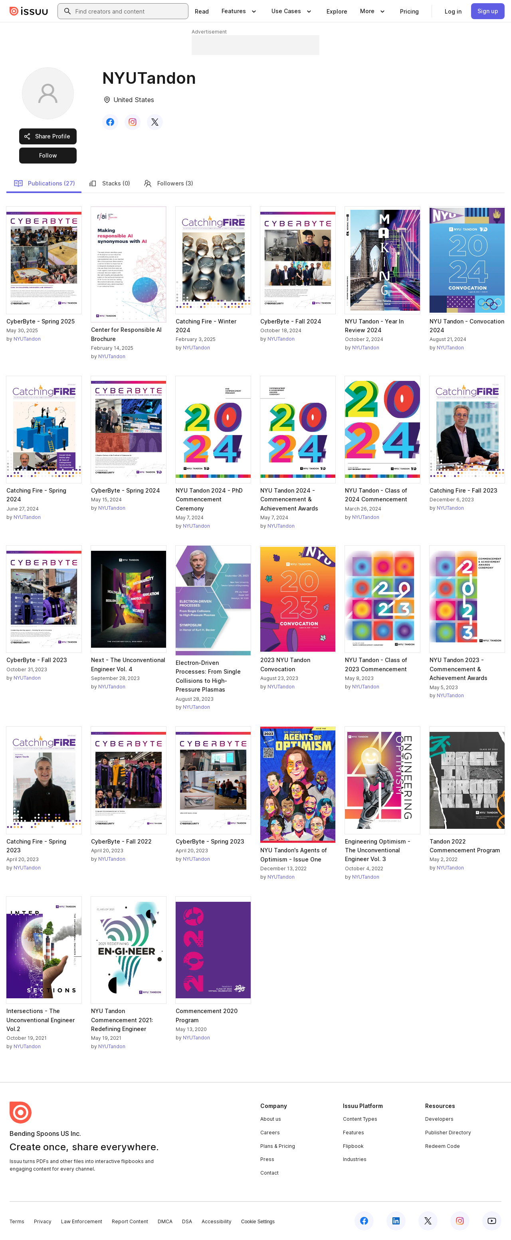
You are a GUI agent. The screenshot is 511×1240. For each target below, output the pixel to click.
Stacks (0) (109, 183)
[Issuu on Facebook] (364, 1220)
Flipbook (353, 1146)
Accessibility (217, 1221)
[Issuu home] (28, 11)
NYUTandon (27, 339)
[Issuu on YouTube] (491, 1220)
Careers (270, 1133)
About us (270, 1119)
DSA (187, 1221)
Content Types (360, 1119)
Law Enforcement (81, 1221)
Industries (354, 1159)
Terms (17, 1221)
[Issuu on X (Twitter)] (428, 1220)
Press (267, 1159)
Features (353, 1133)
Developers (439, 1119)
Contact (269, 1173)
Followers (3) (168, 183)
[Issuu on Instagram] (459, 1220)
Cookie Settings (258, 1221)
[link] (201, 11)
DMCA (165, 1221)
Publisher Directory (448, 1133)
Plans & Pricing (277, 1146)
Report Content (130, 1221)
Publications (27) (44, 183)
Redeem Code (442, 1146)
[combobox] (130, 11)
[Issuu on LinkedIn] (396, 1220)
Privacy (42, 1221)
